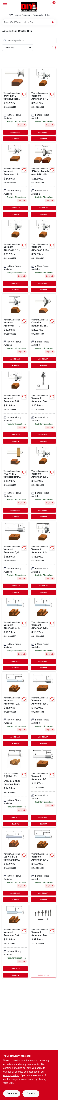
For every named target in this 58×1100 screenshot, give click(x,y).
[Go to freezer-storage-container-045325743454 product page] (15, 483)
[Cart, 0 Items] (51, 5)
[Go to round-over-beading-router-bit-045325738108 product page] (43, 407)
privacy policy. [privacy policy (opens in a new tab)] (11, 1075)
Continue (12, 1093)
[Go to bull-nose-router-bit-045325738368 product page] (15, 105)
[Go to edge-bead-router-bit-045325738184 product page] (15, 180)
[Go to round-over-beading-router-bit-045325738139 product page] (43, 180)
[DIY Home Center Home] (29, 6)
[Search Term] (29, 22)
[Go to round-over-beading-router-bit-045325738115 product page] (15, 407)
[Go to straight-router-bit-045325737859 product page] (15, 709)
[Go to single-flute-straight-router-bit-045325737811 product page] (43, 866)
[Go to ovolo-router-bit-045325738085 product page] (43, 558)
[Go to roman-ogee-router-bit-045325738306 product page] (15, 331)
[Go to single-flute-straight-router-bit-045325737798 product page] (15, 941)
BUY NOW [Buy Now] (15, 139)
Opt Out (31, 1093)
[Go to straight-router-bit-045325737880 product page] (15, 634)
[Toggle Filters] (54, 47)
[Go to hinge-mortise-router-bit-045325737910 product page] (43, 709)
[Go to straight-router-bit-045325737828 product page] (15, 866)
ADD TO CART (15, 132)
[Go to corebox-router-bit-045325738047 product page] (15, 787)
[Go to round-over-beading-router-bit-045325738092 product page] (43, 483)
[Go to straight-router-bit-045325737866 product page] (43, 634)
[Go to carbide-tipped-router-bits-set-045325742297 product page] (43, 941)
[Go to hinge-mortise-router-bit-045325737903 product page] (43, 787)
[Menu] (5, 5)
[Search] (53, 21)
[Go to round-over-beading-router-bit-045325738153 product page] (43, 105)
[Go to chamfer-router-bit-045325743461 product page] (43, 331)
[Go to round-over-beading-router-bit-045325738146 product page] (15, 256)
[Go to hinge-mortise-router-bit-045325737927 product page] (15, 558)
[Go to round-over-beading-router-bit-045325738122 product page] (43, 256)
